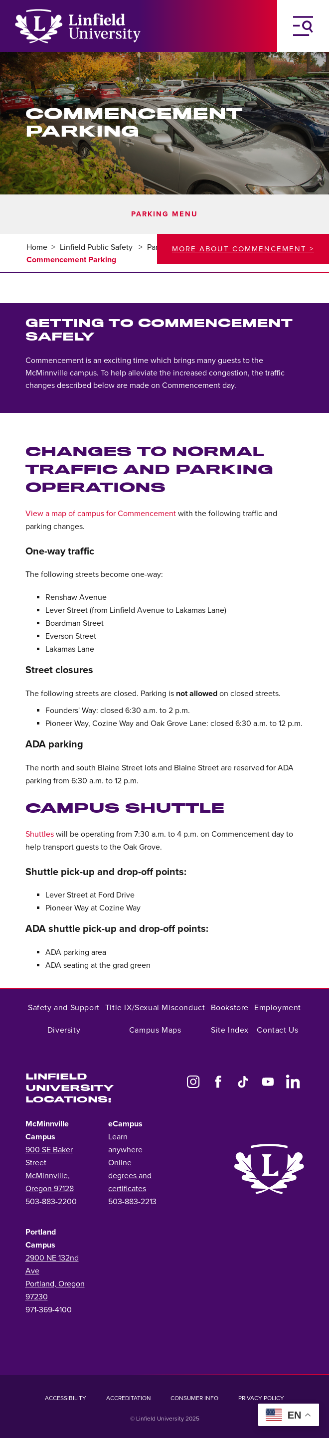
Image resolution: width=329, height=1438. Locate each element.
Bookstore (230, 1008)
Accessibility (65, 1398)
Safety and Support (64, 1008)
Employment (277, 1008)
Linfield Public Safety (97, 247)
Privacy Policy (261, 1398)
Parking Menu (164, 214)
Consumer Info (194, 1398)
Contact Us (277, 1030)
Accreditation (128, 1398)
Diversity (63, 1030)
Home (36, 247)
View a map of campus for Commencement (100, 514)
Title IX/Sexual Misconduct (155, 1008)
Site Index (229, 1030)
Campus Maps (155, 1030)
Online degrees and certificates (130, 1176)
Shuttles (39, 834)
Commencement (54, 360)
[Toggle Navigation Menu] (303, 26)
